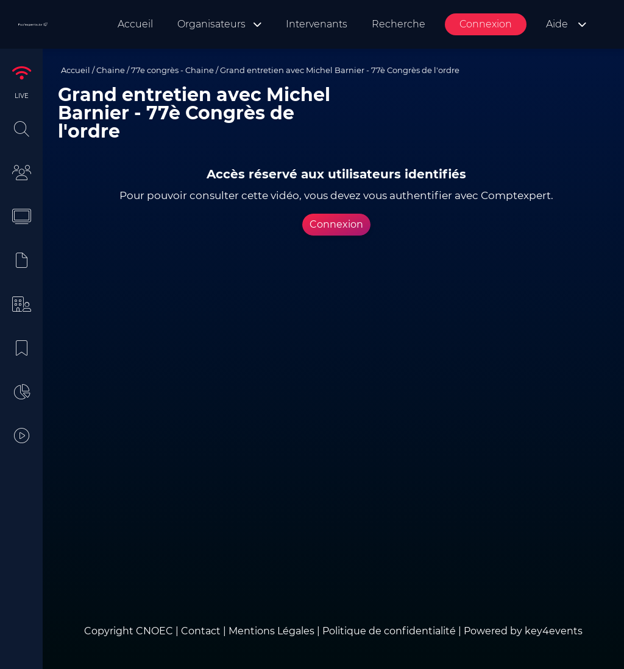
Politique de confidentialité (389, 631)
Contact (202, 631)
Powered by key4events (523, 631)
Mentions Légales (271, 631)
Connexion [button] (336, 224)
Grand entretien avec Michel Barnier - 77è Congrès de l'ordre (339, 70)
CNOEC (154, 631)
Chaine (110, 70)
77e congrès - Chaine (172, 70)
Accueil (75, 70)
